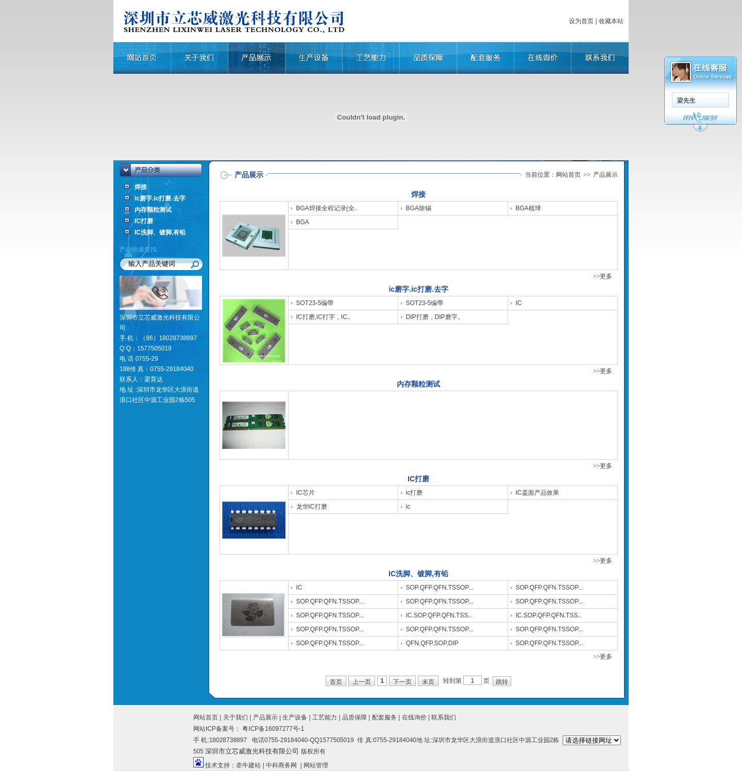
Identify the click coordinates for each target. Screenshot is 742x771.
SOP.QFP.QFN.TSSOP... (440, 587)
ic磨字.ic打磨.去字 (159, 198)
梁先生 (686, 100)
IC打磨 (143, 221)
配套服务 (384, 717)
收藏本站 (611, 21)
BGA (302, 222)
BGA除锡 (418, 208)
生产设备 (294, 717)
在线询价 (414, 717)
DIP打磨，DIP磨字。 (435, 317)
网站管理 (315, 765)
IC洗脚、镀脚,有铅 (159, 232)
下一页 (402, 681)
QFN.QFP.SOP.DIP (432, 643)
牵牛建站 (248, 765)
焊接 (140, 187)
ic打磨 (414, 492)
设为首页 (581, 21)
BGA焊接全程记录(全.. (327, 208)
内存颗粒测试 (153, 209)
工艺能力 (324, 717)
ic (408, 506)
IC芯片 (305, 492)
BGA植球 (528, 208)
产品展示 (265, 717)
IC (519, 303)
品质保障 (354, 717)
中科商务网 (281, 765)
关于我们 (235, 717)
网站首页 (568, 174)
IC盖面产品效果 (537, 492)
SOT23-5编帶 (315, 303)
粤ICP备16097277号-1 (272, 728)
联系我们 (443, 717)
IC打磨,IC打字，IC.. (323, 317)
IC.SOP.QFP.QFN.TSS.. (439, 615)
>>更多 (603, 276)
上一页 (361, 681)
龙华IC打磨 (311, 506)
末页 (428, 681)
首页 (336, 681)
